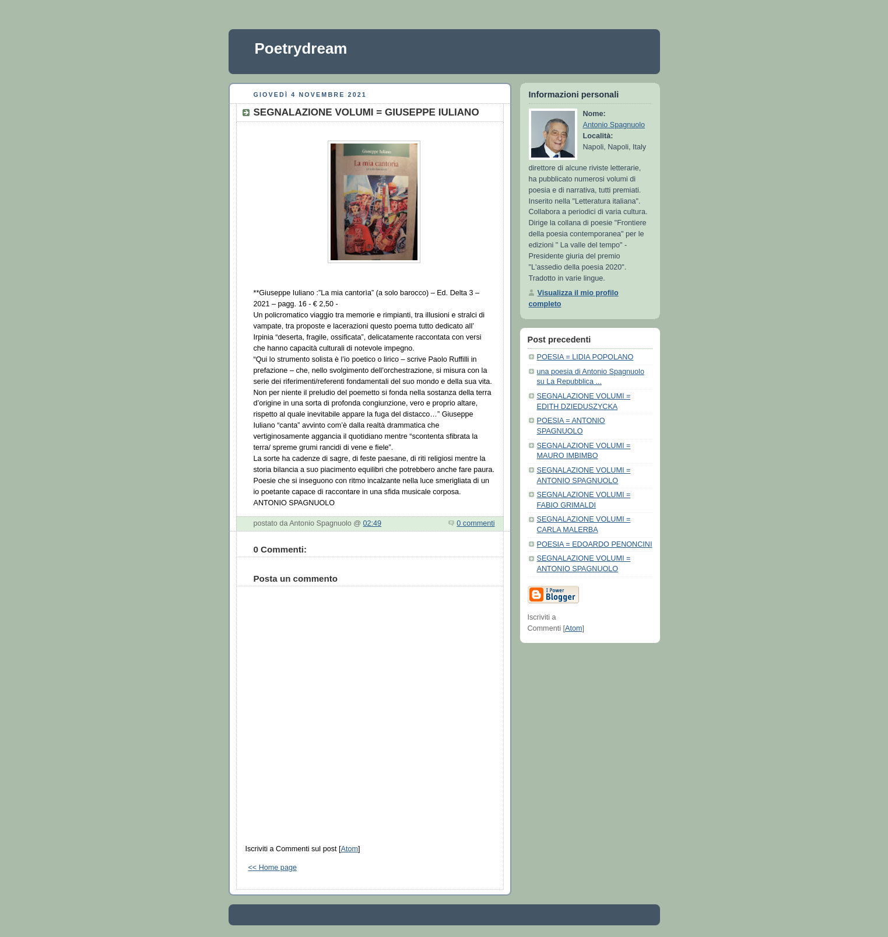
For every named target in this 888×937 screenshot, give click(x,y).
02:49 (372, 523)
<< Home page (272, 867)
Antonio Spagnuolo (614, 125)
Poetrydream (301, 48)
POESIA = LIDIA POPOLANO (585, 357)
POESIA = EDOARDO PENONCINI (594, 544)
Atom (349, 849)
